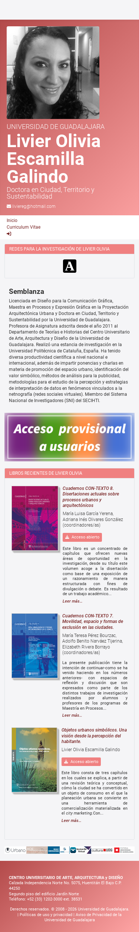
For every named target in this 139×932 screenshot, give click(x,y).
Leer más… (73, 601)
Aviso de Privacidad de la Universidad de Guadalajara (83, 917)
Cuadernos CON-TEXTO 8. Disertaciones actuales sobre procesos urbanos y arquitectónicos (91, 497)
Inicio (12, 220)
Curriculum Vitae (23, 227)
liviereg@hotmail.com (34, 206)
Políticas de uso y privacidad (46, 914)
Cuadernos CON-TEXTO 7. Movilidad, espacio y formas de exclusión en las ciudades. (92, 621)
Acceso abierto (82, 537)
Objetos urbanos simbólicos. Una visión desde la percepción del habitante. (94, 735)
